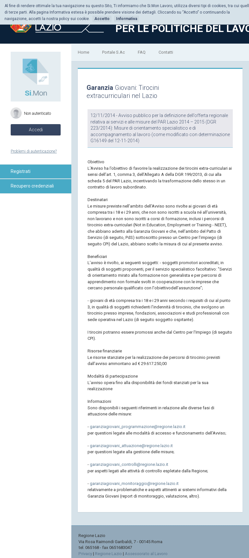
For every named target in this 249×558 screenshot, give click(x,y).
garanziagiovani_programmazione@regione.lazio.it (137, 426)
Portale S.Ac (113, 52)
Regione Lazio (108, 553)
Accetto (102, 18)
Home (83, 52)
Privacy (85, 553)
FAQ (142, 52)
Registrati (20, 171)
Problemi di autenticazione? (34, 151)
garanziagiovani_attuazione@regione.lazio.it (131, 445)
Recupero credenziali (32, 185)
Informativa (126, 18)
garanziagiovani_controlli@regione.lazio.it (129, 464)
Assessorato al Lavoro (146, 553)
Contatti (166, 52)
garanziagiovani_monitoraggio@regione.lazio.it (134, 483)
